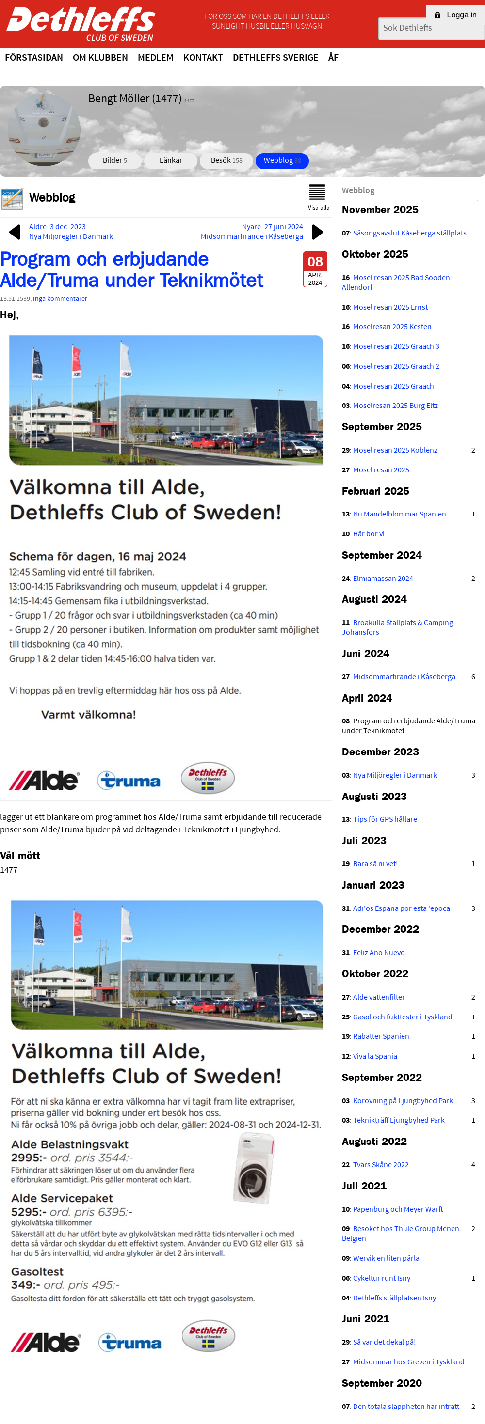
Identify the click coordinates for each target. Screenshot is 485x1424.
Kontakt (203, 58)
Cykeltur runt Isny (381, 1279)
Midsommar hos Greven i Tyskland (409, 1362)
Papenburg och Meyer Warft (398, 1210)
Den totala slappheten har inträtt (406, 1407)
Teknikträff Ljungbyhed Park (399, 1121)
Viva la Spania (375, 1057)
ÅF (333, 58)
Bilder (115, 161)
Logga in (455, 15)
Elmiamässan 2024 (383, 579)
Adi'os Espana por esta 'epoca (401, 909)
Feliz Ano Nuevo (379, 953)
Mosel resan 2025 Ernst (390, 308)
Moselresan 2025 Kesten (392, 327)
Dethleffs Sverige (276, 58)
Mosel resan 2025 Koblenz (395, 450)
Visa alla (319, 197)
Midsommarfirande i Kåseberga (404, 677)
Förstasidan (34, 58)
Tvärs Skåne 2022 (381, 1165)
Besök (226, 161)
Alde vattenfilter (379, 997)
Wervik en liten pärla (386, 1259)
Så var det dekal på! (384, 1342)
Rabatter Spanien (381, 1037)
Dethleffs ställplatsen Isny (394, 1298)
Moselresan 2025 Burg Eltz (395, 406)
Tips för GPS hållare (385, 820)
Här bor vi (369, 534)
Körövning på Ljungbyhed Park (403, 1101)
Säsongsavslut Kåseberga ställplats (410, 233)
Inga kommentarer (60, 299)
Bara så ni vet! (375, 864)
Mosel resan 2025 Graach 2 (396, 367)
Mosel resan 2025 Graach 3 (396, 347)
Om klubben (100, 58)
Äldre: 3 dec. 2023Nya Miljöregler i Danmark (59, 232)
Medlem (156, 58)
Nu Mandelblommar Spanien (399, 514)
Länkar (171, 161)
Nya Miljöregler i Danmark (395, 776)
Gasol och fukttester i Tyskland (403, 1017)
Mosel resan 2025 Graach (393, 387)
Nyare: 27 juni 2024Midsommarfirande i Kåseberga (264, 232)
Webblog (282, 161)
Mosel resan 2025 (381, 470)
